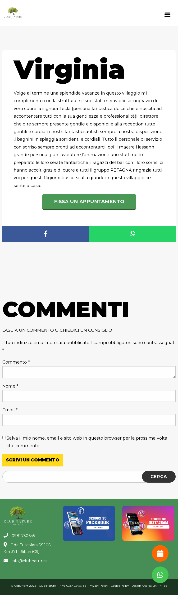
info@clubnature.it (26, 561)
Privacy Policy (98, 585)
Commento (16, 362)
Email (10, 410)
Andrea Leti (149, 585)
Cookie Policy (120, 585)
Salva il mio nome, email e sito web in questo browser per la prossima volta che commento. (87, 442)
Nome (10, 386)
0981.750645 (19, 535)
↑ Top (163, 585)
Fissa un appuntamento (89, 201)
